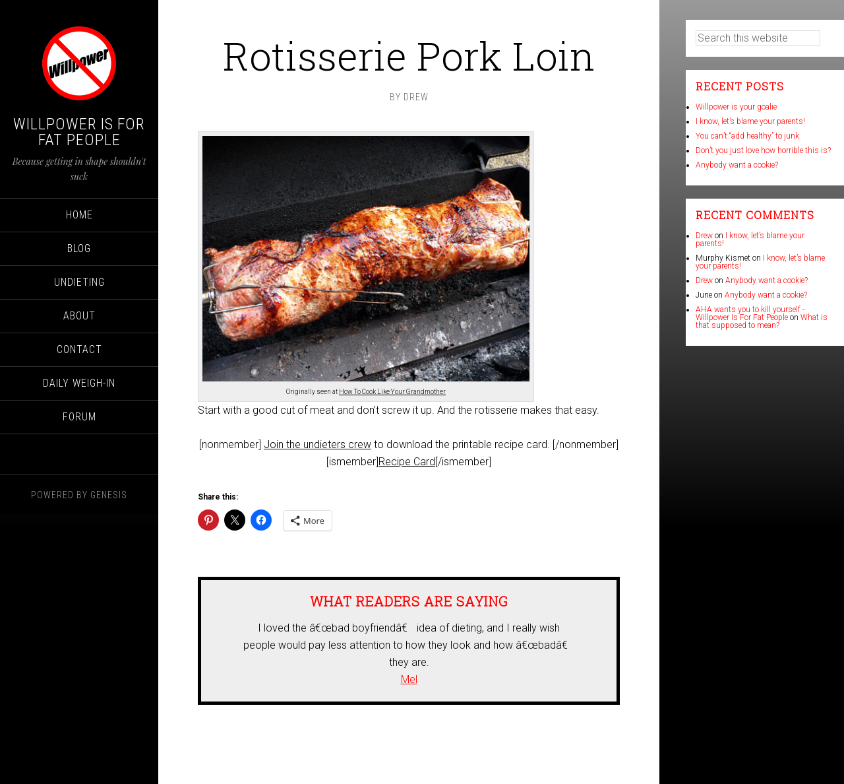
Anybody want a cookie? (737, 165)
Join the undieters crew (317, 444)
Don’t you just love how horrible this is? (763, 150)
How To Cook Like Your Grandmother (392, 391)
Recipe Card (406, 461)
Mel (409, 679)
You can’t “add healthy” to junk (747, 136)
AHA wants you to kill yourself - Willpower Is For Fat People (750, 313)
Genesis (108, 495)
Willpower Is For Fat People (79, 132)
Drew (704, 235)
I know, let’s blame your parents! (750, 121)
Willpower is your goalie (736, 107)
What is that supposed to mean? (762, 321)
